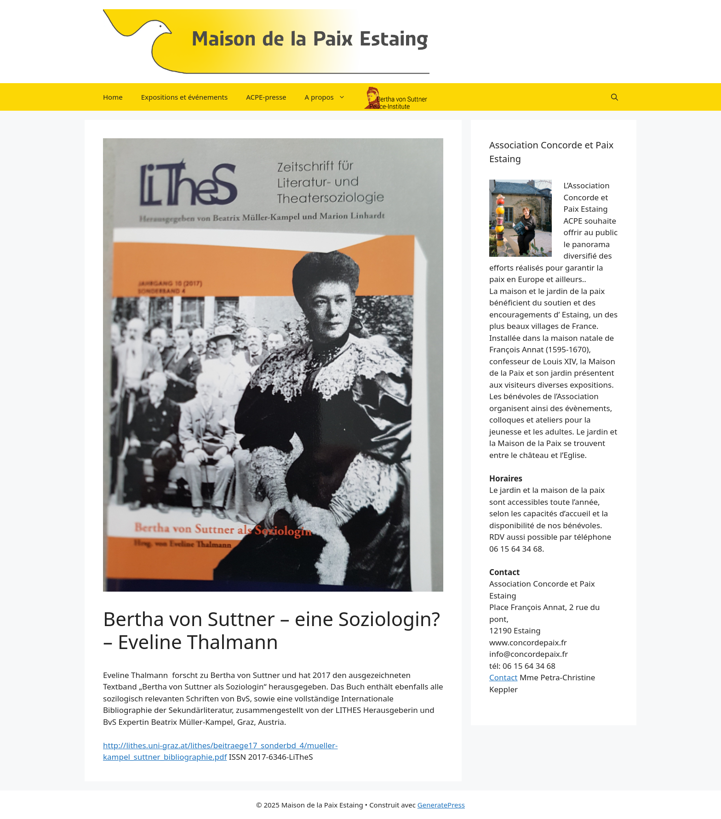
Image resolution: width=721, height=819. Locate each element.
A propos (330, 97)
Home (113, 97)
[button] (614, 97)
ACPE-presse (266, 97)
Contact (503, 677)
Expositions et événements (184, 97)
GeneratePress (441, 804)
